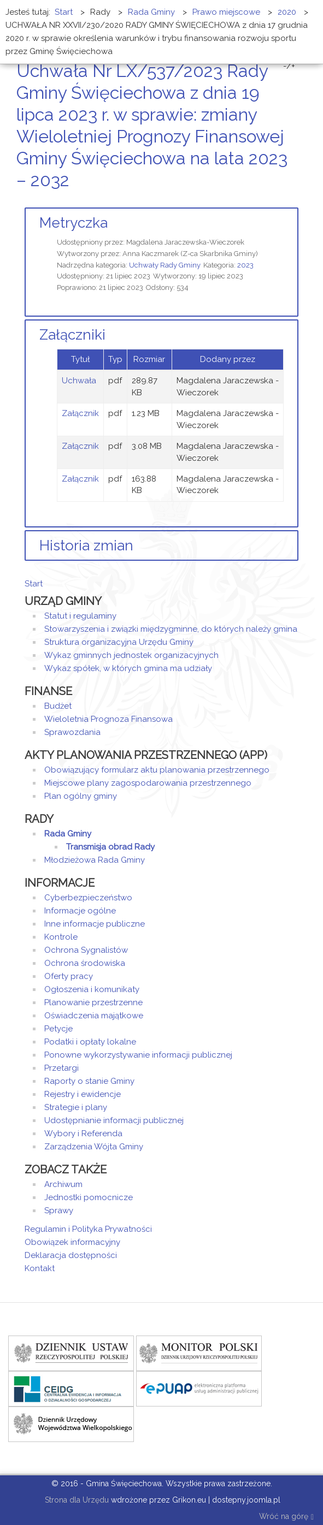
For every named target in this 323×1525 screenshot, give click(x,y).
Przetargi (61, 1068)
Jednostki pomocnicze (88, 1197)
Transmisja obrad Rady (110, 847)
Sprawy (58, 1210)
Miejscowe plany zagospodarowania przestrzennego (147, 783)
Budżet (58, 706)
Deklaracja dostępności (71, 1255)
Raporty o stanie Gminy (89, 1081)
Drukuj (282, 201)
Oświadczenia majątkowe (93, 1015)
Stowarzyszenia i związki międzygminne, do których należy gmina (170, 629)
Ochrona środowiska (84, 963)
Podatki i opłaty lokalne (90, 1042)
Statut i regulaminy (80, 616)
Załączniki (72, 335)
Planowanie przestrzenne (93, 1002)
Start (34, 584)
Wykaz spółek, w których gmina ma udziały (128, 668)
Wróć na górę (286, 1517)
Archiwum (63, 1184)
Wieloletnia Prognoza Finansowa (108, 719)
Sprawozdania (72, 732)
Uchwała (79, 380)
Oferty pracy (68, 976)
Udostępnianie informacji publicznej (114, 1120)
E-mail (295, 201)
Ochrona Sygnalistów (86, 950)
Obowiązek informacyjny (72, 1242)
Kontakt (40, 1268)
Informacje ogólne (80, 911)
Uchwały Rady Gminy (165, 265)
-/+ (289, 66)
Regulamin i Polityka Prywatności (88, 1229)
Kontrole (61, 937)
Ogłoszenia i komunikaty (91, 989)
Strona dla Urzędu (76, 1500)
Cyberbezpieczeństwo (88, 898)
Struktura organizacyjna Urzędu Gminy (118, 642)
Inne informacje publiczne (94, 924)
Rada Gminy (67, 834)
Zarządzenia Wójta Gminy (93, 1147)
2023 (245, 265)
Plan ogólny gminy (80, 796)
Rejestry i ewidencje (82, 1094)
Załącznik (80, 413)
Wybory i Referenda (83, 1133)
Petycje (58, 1029)
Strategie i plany (75, 1107)
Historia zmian (86, 545)
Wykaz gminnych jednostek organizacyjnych (131, 655)
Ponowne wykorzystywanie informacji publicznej (138, 1055)
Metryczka (73, 223)
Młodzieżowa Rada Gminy (94, 860)
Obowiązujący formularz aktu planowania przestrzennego (156, 770)
